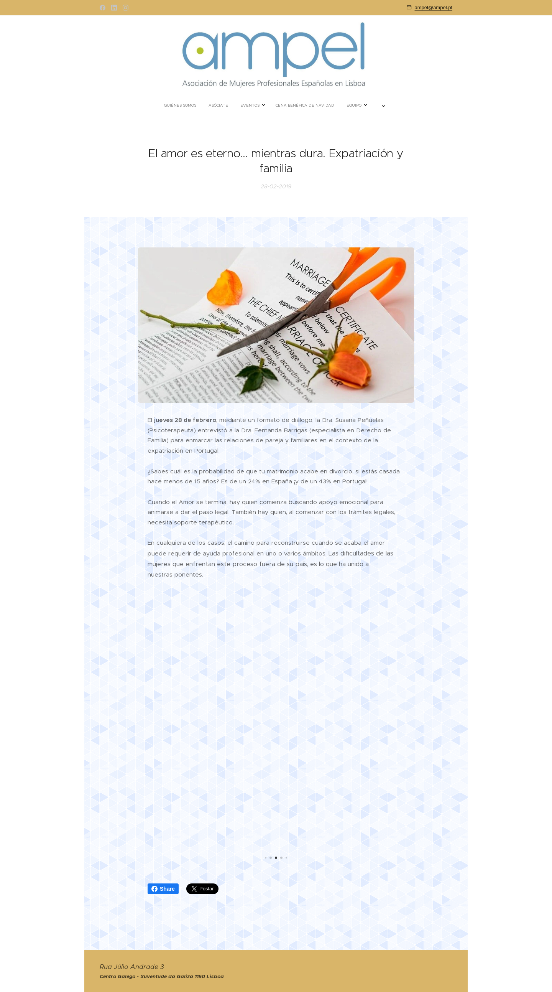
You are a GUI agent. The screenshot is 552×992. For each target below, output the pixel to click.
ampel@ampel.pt (433, 7)
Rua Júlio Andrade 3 (132, 967)
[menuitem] (245, 105)
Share (163, 889)
